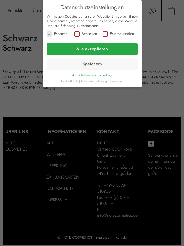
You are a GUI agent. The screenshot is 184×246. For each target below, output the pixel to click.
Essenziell (58, 33)
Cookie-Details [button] (70, 81)
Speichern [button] (92, 63)
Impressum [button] (116, 81)
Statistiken (85, 33)
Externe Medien (118, 33)
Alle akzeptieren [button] (92, 48)
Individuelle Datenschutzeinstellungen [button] (92, 75)
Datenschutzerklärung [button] (94, 81)
